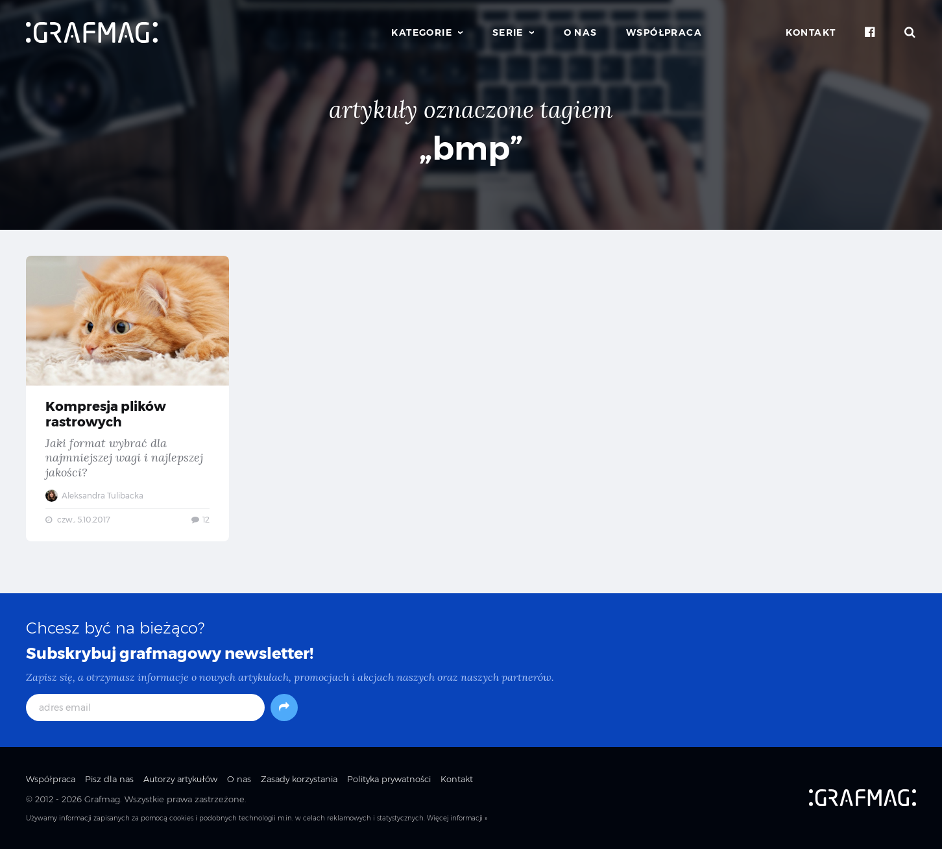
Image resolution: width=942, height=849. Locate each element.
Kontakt (811, 32)
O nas (581, 32)
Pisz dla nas (109, 779)
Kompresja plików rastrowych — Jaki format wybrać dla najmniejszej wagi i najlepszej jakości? (127, 399)
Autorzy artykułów (180, 779)
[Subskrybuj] (284, 707)
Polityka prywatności (389, 779)
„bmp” (471, 148)
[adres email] (145, 707)
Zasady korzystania (299, 779)
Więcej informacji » (457, 818)
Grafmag (102, 799)
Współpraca (664, 32)
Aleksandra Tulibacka (94, 495)
